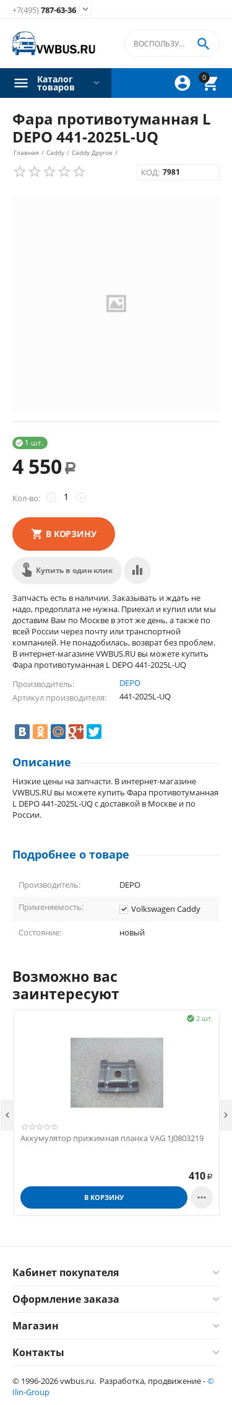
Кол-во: (26, 498)
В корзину (71, 534)
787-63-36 (44, 10)
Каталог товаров (56, 83)
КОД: (150, 172)
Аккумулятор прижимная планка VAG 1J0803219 (112, 1139)
